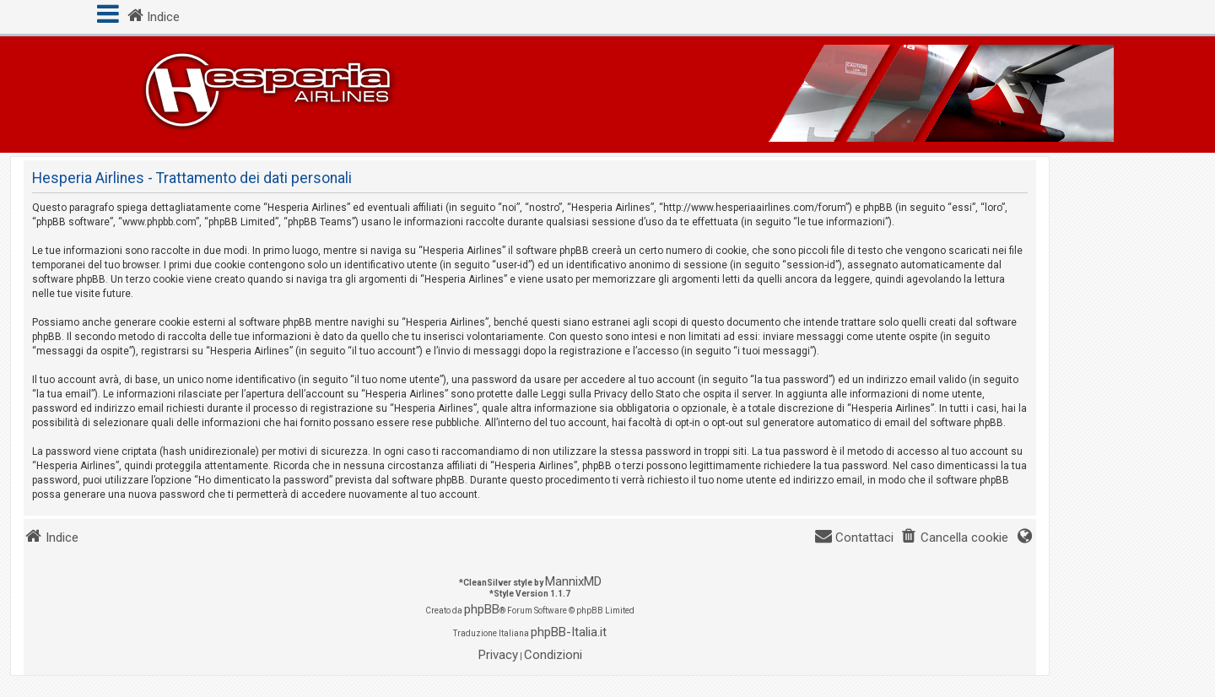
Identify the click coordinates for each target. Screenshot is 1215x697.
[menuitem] (954, 537)
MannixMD (573, 581)
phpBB (482, 609)
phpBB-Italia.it (569, 632)
